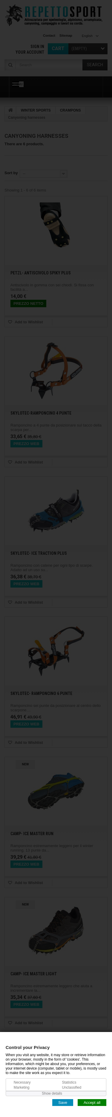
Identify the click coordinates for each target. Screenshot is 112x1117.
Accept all (92, 1102)
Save (62, 1102)
